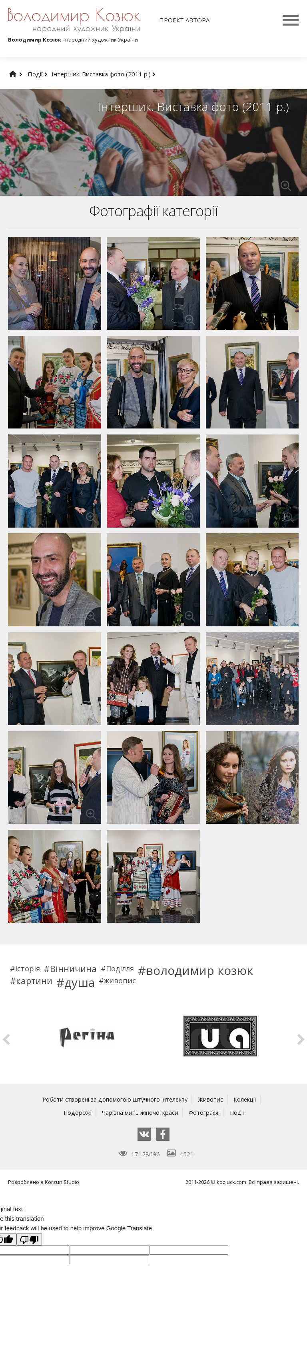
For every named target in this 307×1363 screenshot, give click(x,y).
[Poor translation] (29, 1239)
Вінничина (73, 968)
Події (38, 74)
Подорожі (75, 1112)
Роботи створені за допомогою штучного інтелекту (114, 1099)
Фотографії (205, 1112)
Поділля (120, 968)
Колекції (247, 1099)
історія (27, 968)
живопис (120, 980)
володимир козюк (199, 970)
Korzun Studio (62, 1181)
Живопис (212, 1099)
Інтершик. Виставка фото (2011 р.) (103, 74)
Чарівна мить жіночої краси (139, 1112)
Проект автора (184, 20)
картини (34, 980)
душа (79, 982)
